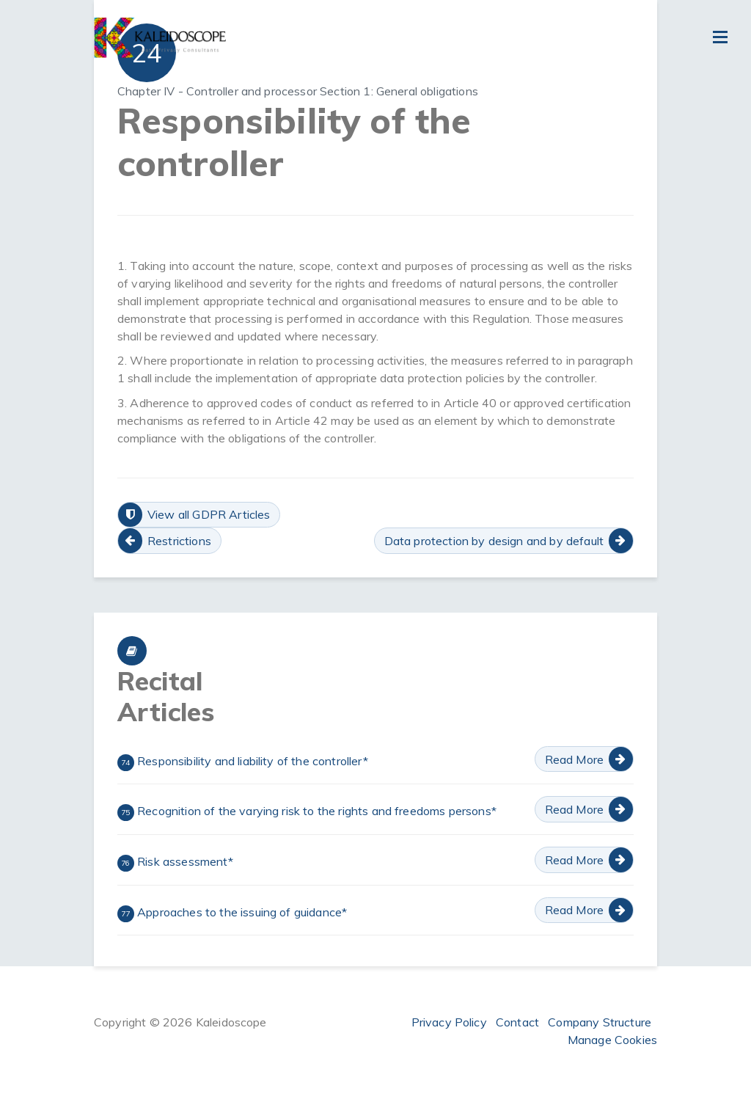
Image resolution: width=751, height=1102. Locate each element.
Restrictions (179, 540)
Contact (517, 1022)
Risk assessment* (175, 863)
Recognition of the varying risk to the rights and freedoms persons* (307, 812)
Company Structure (599, 1022)
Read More (574, 759)
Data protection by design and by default (494, 540)
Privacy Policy (449, 1022)
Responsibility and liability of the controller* (242, 762)
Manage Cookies (612, 1039)
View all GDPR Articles (209, 514)
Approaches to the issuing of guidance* (232, 913)
